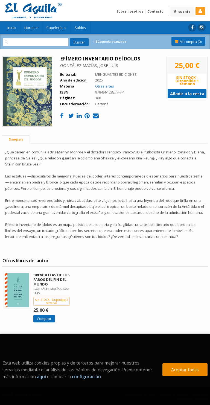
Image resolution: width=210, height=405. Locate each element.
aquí (41, 377)
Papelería (56, 27)
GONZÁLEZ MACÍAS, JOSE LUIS (89, 65)
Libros (31, 27)
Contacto (155, 11)
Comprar (44, 318)
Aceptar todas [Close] (185, 370)
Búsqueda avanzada (109, 41)
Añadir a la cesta (187, 93)
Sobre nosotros (129, 11)
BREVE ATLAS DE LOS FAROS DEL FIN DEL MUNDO (51, 279)
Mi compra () (188, 41)
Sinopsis (16, 139)
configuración (86, 377)
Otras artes (104, 86)
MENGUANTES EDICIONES (116, 74)
